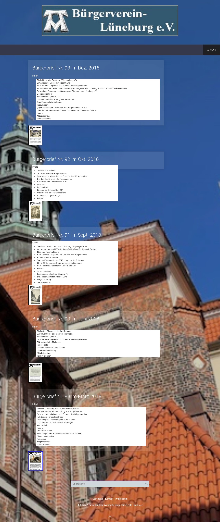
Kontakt (55, 50)
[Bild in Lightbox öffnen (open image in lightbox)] (35, 135)
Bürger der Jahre (113, 50)
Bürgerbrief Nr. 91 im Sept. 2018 (96, 236)
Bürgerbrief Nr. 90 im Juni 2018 (96, 337)
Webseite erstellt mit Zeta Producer (123, 505)
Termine (164, 50)
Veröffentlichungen (80, 50)
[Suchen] (146, 484)
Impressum (121, 498)
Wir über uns (32, 50)
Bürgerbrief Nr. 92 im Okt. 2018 (96, 160)
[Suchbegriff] (110, 484)
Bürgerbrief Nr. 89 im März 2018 (89, 420)
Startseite (10, 50)
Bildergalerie (140, 50)
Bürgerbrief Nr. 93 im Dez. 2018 (96, 92)
